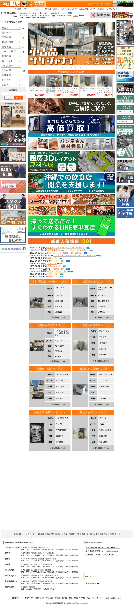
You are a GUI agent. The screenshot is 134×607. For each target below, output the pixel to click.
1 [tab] (62, 67)
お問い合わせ (112, 9)
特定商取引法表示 (52, 9)
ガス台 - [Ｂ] (61, 261)
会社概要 (18, 9)
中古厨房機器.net (92, 583)
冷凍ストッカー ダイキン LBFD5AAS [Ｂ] (68, 247)
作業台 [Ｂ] (54, 258)
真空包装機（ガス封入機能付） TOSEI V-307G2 (53, 90)
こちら (63, 13)
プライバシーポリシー (33, 9)
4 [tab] (75, 67)
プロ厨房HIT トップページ (24, 534)
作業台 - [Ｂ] (61, 269)
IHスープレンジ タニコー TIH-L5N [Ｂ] (67, 253)
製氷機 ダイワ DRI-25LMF (87, 89)
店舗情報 (101, 9)
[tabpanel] (71, 43)
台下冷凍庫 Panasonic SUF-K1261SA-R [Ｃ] (69, 250)
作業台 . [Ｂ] (55, 277)
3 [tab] (71, 67)
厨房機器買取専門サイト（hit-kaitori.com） (102, 551)
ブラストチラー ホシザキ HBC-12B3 (36, 89)
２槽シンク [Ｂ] (56, 266)
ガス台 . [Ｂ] (55, 274)
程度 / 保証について (69, 9)
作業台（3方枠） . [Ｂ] (60, 271)
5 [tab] (80, 67)
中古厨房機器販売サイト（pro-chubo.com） (103, 548)
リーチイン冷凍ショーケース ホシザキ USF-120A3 (70, 90)
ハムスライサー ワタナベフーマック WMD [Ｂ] (77, 255)
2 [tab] (67, 67)
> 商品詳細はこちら (58, 317)
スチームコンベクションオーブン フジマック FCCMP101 (104, 91)
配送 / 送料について (87, 9)
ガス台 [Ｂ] (54, 263)
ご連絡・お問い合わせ (113, 598)
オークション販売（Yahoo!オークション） (102, 555)
